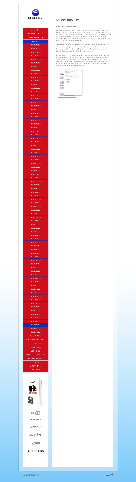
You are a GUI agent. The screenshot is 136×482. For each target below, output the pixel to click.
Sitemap (36, 474)
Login (111, 474)
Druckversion (28, 474)
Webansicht (109, 476)
